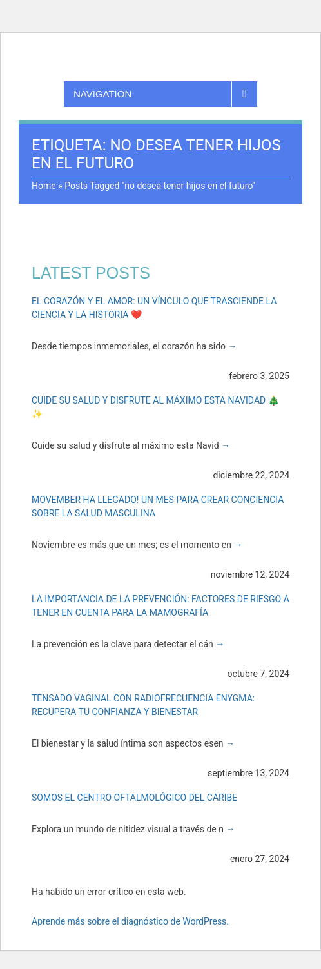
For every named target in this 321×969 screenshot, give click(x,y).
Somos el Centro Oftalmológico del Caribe (134, 797)
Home (44, 186)
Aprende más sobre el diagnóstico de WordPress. (130, 921)
